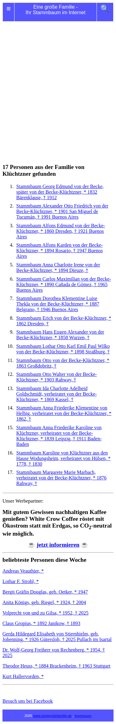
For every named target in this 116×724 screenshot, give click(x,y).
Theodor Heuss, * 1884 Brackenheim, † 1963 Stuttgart (56, 665)
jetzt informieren (58, 544)
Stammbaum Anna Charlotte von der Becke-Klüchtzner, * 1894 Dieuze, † (58, 267)
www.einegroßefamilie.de (52, 716)
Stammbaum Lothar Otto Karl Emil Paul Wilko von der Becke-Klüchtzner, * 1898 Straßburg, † (63, 348)
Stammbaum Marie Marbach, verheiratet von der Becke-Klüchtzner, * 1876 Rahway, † (61, 478)
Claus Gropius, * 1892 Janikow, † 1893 (41, 623)
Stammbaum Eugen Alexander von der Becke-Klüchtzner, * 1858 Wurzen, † (60, 334)
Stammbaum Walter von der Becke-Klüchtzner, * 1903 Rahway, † (56, 377)
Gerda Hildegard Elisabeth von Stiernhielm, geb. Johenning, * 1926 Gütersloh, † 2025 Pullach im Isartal (57, 636)
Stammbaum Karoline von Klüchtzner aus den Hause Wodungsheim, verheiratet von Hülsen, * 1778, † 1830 (63, 458)
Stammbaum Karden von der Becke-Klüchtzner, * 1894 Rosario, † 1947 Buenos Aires (59, 250)
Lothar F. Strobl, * (20, 581)
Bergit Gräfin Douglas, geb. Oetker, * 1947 (45, 591)
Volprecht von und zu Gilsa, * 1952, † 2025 (45, 612)
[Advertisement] (58, 85)
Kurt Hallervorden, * (23, 676)
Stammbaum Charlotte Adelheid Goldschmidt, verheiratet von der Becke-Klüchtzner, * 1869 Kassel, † (56, 394)
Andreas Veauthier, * (23, 571)
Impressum (83, 716)
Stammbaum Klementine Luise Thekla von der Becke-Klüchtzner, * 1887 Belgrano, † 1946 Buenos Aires (57, 304)
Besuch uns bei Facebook (27, 701)
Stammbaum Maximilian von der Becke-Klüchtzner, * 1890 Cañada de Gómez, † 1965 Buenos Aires (63, 284)
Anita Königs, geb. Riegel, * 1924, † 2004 (44, 602)
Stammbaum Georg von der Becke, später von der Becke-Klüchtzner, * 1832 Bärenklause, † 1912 (60, 192)
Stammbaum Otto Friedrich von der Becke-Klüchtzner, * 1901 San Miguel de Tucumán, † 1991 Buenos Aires (62, 211)
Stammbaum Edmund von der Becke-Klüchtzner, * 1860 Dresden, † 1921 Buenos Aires (60, 231)
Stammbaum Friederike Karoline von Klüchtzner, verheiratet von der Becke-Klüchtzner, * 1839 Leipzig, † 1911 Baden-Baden (59, 436)
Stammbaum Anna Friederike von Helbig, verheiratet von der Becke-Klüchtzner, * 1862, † (63, 413)
